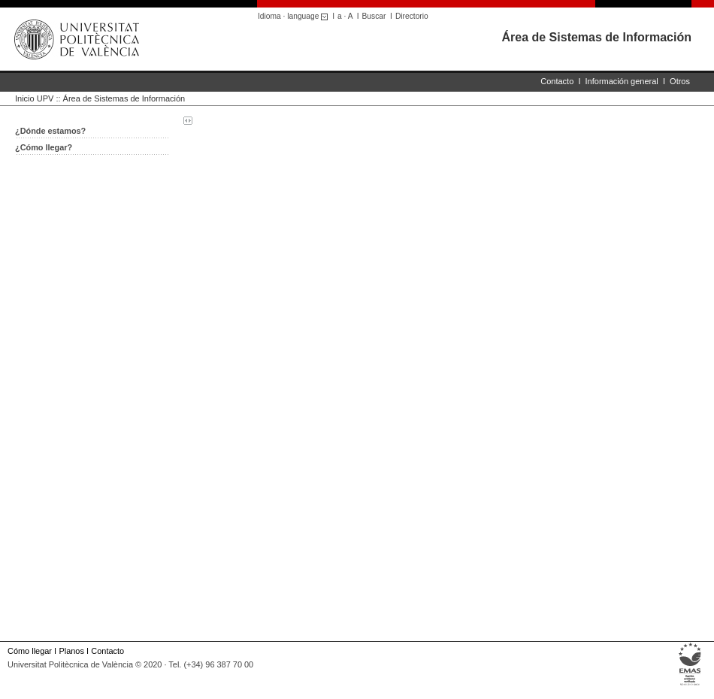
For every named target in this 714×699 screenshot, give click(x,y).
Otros (680, 81)
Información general (621, 81)
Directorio (411, 16)
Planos (71, 650)
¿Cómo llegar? (43, 147)
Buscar (374, 16)
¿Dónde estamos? (50, 130)
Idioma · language (295, 16)
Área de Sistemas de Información (596, 37)
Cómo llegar (30, 650)
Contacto (556, 81)
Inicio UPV (34, 98)
